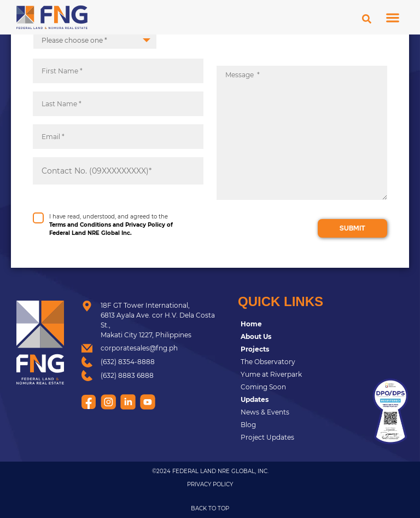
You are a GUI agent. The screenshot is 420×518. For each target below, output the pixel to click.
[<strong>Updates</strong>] (299, 400)
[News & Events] (299, 412)
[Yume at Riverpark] (299, 374)
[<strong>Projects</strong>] (299, 349)
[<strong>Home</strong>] (299, 324)
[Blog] (299, 425)
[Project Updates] (299, 437)
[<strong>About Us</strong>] (299, 337)
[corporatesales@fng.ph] (151, 348)
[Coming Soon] (299, 387)
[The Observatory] (299, 362)
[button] (393, 17)
